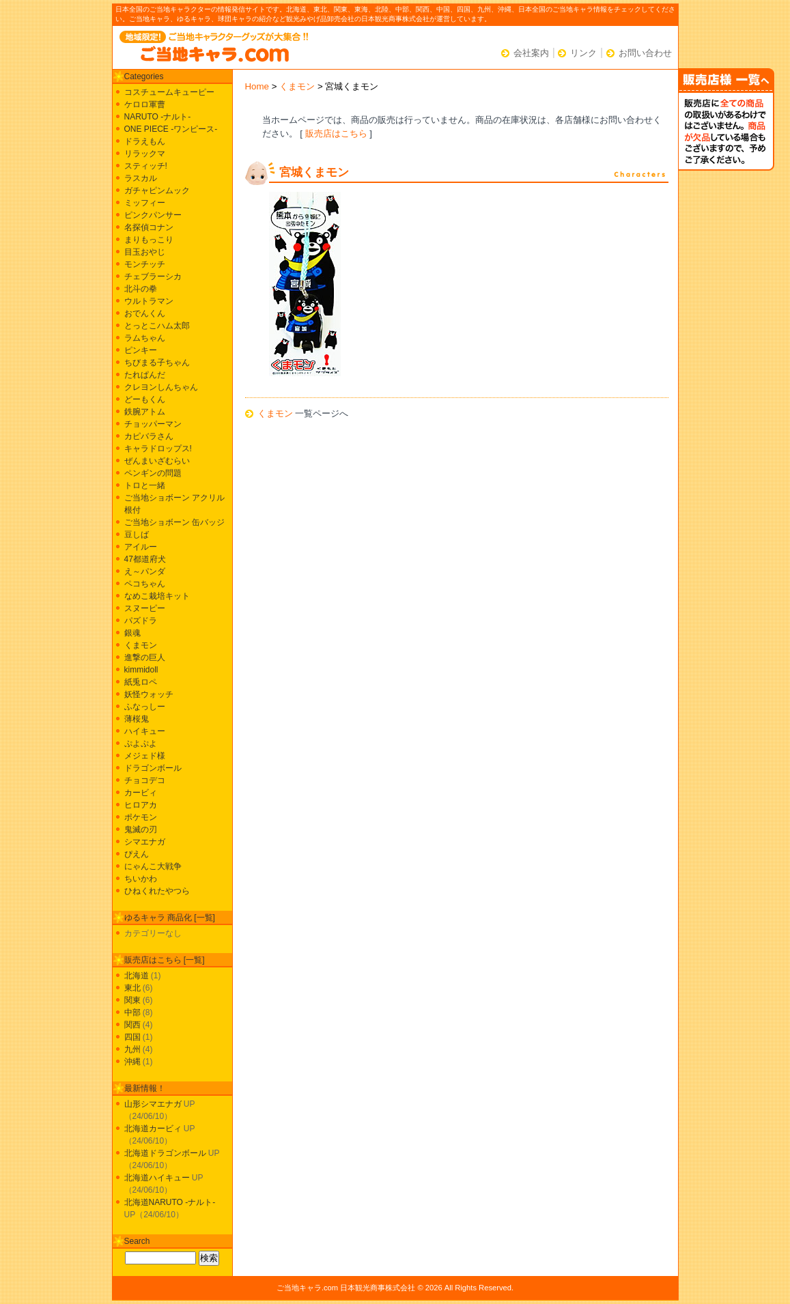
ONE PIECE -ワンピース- (171, 129)
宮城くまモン (314, 172)
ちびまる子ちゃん (157, 362)
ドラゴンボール (153, 768)
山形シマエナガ (153, 1104)
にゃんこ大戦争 (153, 866)
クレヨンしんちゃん (161, 387)
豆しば (136, 534)
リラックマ (144, 153)
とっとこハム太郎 (157, 325)
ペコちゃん (144, 584)
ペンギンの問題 (153, 473)
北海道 (136, 975)
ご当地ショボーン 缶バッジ (174, 522)
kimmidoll (141, 670)
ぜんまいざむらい (157, 461)
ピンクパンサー (153, 215)
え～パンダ (144, 571)
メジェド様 (144, 756)
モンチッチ (144, 264)
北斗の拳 (140, 289)
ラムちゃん (144, 338)
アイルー (140, 547)
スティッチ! (145, 166)
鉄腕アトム (144, 411)
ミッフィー (144, 203)
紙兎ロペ (140, 682)
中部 (132, 1012)
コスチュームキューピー (169, 92)
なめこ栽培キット (157, 596)
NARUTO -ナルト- (157, 117)
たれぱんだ (144, 375)
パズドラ (140, 620)
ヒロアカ (140, 805)
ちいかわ (140, 878)
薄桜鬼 (136, 719)
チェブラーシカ (153, 276)
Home (257, 86)
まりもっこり (148, 239)
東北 (132, 988)
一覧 (205, 917)
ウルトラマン (148, 301)
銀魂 (132, 633)
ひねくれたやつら (157, 891)
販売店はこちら (336, 133)
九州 (132, 1049)
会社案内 (531, 53)
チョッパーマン (153, 424)
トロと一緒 (144, 485)
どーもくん (144, 399)
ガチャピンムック (157, 190)
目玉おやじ (144, 252)
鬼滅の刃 (140, 829)
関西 (132, 1025)
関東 (132, 1000)
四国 (132, 1037)
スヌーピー (144, 608)
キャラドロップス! (158, 448)
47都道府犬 (145, 559)
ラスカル (140, 178)
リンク (583, 53)
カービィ (140, 792)
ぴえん (136, 854)
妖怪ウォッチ (148, 694)
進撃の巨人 (144, 657)
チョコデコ (144, 780)
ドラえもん (144, 141)
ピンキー (140, 350)
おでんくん (144, 313)
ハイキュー (144, 731)
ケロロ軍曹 (144, 104)
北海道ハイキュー (157, 1177)
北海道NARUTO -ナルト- (170, 1202)
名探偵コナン (148, 227)
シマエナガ (144, 842)
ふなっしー (144, 706)
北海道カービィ (153, 1128)
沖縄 (132, 1061)
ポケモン (140, 817)
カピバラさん (148, 436)
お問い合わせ (645, 53)
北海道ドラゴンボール (165, 1153)
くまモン (297, 86)
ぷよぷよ (140, 743)
